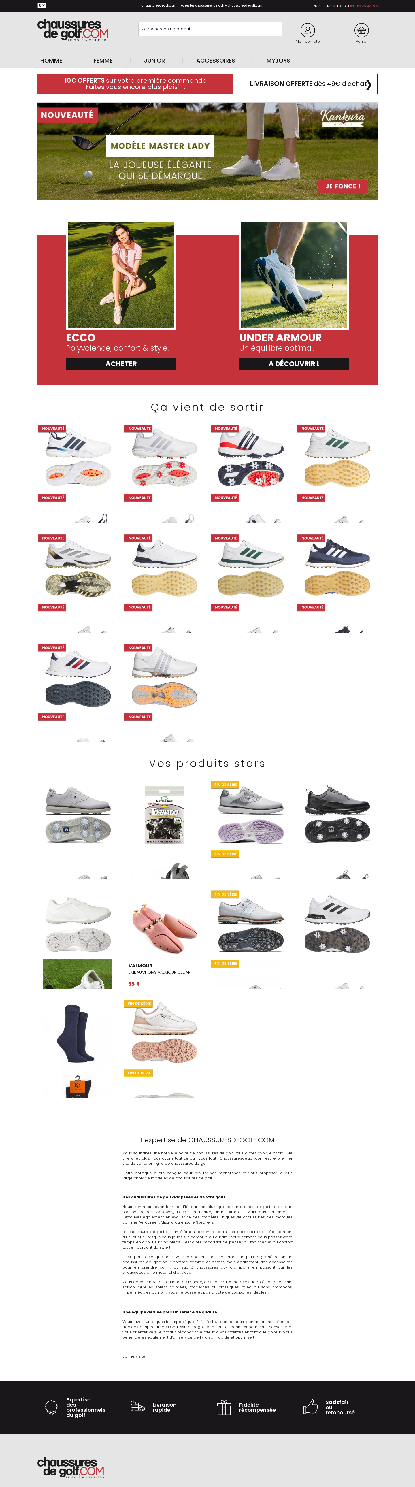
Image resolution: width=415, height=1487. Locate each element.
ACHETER (121, 364)
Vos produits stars (207, 763)
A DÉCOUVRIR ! (294, 364)
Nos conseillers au (331, 5)
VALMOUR (140, 965)
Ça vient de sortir (207, 407)
